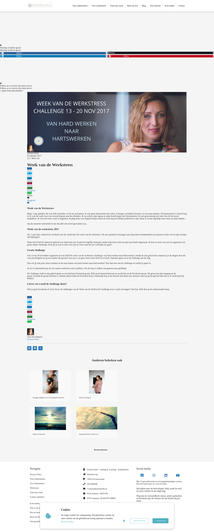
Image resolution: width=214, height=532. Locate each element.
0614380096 (92, 484)
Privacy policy (67, 521)
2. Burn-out (34, 158)
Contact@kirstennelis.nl (97, 489)
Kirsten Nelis (33, 153)
